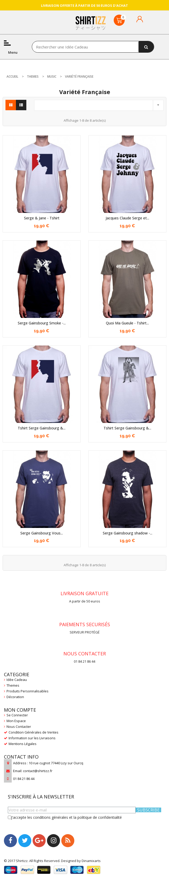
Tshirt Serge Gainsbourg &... (41, 428)
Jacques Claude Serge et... (127, 218)
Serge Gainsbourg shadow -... (127, 533)
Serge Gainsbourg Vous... (41, 533)
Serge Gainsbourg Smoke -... (42, 323)
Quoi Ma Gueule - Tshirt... (127, 323)
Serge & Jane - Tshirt (41, 218)
